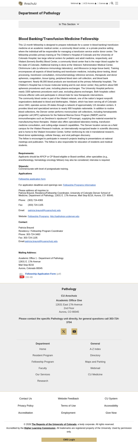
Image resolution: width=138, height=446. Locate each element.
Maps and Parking (95, 361)
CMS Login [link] (69, 439)
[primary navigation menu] (117, 3)
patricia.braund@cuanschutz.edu (41, 241)
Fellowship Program (43, 361)
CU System (111, 398)
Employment (68, 412)
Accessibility (111, 405)
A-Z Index (95, 349)
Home (42, 349)
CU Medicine (95, 374)
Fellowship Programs (38, 216)
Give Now (111, 412)
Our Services (42, 374)
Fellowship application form (32, 179)
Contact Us (25, 398)
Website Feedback (68, 398)
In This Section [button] (69, 24)
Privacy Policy (25, 405)
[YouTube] (74, 336)
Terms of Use (68, 405)
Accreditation (25, 412)
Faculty (43, 368)
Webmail (95, 368)
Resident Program (43, 355)
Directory (95, 355)
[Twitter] (64, 336)
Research (42, 380)
